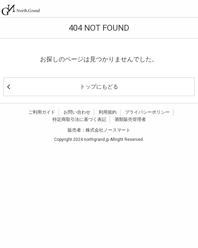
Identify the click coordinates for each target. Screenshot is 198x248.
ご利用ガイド (41, 112)
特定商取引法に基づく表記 (79, 119)
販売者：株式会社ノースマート (99, 130)
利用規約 (108, 112)
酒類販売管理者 (130, 119)
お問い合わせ (76, 112)
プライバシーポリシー (147, 112)
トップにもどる (62, 86)
